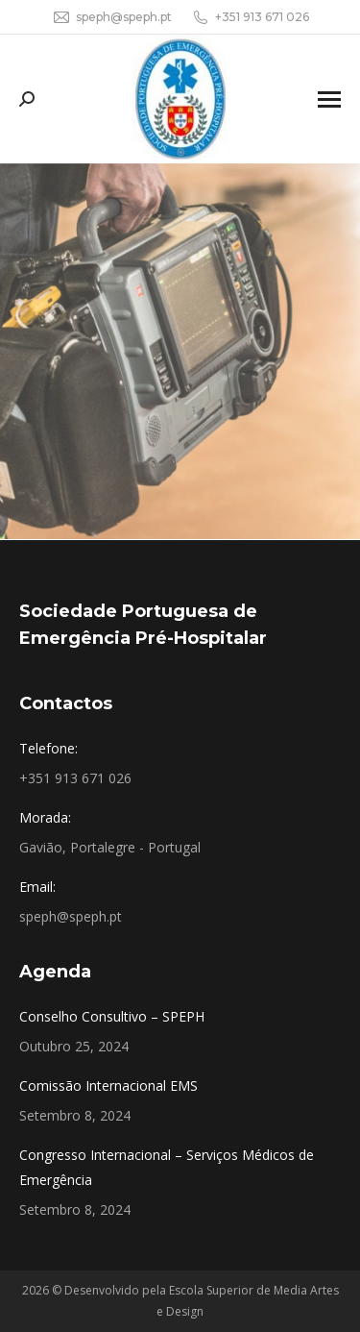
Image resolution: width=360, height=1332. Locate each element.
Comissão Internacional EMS (108, 1085)
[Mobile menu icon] (329, 99)
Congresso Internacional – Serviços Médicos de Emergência (166, 1167)
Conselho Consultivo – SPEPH (111, 1016)
